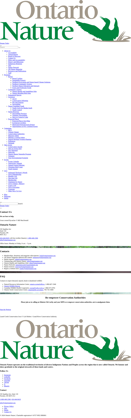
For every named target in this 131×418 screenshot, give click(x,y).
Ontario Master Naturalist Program (19, 154)
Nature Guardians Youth (16, 106)
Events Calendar (13, 161)
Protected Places (13, 119)
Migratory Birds (13, 136)
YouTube (7, 380)
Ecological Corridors (19, 123)
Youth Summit (13, 169)
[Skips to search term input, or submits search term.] (1, 202)
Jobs (9, 65)
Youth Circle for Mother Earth (22, 108)
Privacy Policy (9, 406)
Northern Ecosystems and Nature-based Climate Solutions (31, 82)
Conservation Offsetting (20, 101)
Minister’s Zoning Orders (16, 137)
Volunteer (11, 156)
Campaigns (7, 128)
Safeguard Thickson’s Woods (17, 172)
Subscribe (11, 152)
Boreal (10, 77)
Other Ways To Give (15, 191)
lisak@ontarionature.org (47, 256)
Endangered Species (14, 95)
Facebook (7, 379)
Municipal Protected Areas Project (23, 124)
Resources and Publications (17, 71)
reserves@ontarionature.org (24, 267)
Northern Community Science (22, 84)
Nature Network (13, 67)
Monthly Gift (12, 176)
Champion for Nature (15, 182)
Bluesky (6, 386)
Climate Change (13, 132)
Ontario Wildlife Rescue (12, 286)
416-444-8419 (4, 238)
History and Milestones (15, 62)
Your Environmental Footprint (18, 158)
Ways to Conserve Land (20, 117)
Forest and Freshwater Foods (21, 88)
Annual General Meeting (16, 165)
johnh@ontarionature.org (23, 259)
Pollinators (11, 141)
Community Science (14, 89)
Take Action (8, 145)
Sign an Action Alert (15, 148)
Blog (5, 194)
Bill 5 (10, 130)
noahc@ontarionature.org (28, 268)
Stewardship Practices (19, 113)
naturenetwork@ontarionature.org (27, 265)
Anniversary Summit (15, 163)
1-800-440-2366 (32, 238)
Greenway (11, 97)
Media (6, 198)
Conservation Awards (15, 147)
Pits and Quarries (18, 102)
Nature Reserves (13, 112)
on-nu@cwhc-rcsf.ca (37, 288)
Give (5, 171)
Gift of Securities (13, 187)
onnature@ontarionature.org (42, 257)
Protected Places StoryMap (21, 121)
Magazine (7, 196)
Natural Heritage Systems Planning (19, 139)
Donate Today (4, 43)
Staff (9, 73)
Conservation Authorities (16, 134)
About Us (7, 51)
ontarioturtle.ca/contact (35, 290)
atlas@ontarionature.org (37, 263)
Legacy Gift (12, 185)
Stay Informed (13, 150)
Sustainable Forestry (19, 80)
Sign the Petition (5, 309)
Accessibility (12, 53)
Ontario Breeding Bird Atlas (21, 93)
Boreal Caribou (17, 78)
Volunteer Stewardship (19, 115)
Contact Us (12, 58)
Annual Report (13, 54)
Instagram (7, 375)
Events (6, 160)
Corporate (11, 189)
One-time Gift (12, 178)
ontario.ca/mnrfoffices (37, 284)
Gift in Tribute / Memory (16, 184)
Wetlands (11, 143)
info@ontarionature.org (7, 240)
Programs (7, 75)
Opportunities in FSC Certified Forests (25, 126)
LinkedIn (7, 377)
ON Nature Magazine (15, 69)
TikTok (6, 382)
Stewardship (16, 104)
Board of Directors (14, 56)
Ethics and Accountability (16, 60)
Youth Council (17, 110)
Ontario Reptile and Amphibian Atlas (24, 91)
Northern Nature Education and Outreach (25, 86)
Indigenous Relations (15, 64)
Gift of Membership (14, 174)
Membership (12, 180)
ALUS (14, 99)
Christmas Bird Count (15, 167)
